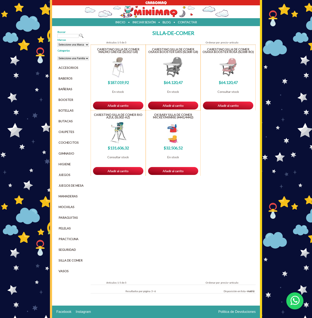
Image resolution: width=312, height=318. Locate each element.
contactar (187, 22)
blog (167, 22)
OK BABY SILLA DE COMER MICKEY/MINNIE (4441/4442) (173, 116)
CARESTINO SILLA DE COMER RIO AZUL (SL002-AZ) (118, 116)
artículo (234, 42)
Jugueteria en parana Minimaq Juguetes (156, 11)
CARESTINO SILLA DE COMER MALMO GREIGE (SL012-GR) (118, 50)
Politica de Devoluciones (237, 312)
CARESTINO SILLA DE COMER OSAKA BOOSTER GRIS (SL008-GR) (173, 50)
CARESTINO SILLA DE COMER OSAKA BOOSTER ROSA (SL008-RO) (228, 50)
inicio (120, 22)
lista (243, 291)
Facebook (63, 312)
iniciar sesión (144, 22)
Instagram (83, 312)
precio (224, 42)
